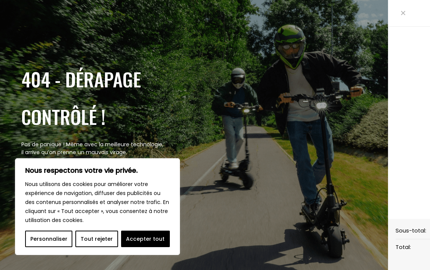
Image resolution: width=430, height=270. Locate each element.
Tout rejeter (97, 239)
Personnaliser (48, 239)
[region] (97, 206)
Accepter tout (145, 239)
